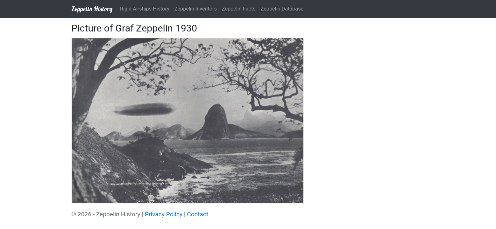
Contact (197, 214)
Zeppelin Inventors (195, 9)
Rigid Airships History (144, 9)
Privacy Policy (163, 214)
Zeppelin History (91, 9)
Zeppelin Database (282, 9)
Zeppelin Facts (239, 9)
